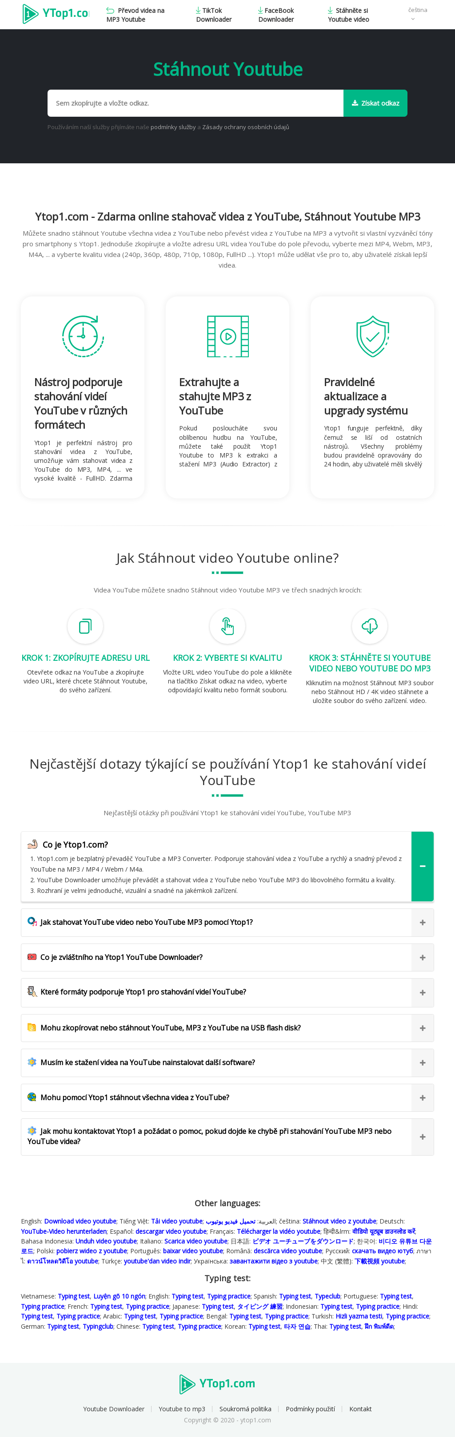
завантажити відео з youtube (274, 1261)
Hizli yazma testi (358, 1316)
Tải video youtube (177, 1221)
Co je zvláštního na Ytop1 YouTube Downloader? (115, 957)
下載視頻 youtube (380, 1261)
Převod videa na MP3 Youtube (137, 15)
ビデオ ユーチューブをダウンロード (303, 1241)
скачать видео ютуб (382, 1251)
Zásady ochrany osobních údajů (245, 127)
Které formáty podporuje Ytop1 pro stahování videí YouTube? (137, 992)
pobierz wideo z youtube (91, 1251)
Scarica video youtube (196, 1241)
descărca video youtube (288, 1251)
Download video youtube (80, 1221)
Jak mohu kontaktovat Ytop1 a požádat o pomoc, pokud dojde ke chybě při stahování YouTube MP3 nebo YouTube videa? (209, 1136)
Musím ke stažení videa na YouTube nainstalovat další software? (141, 1062)
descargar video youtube (171, 1231)
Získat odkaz (375, 103)
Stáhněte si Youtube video (348, 15)
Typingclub (98, 1326)
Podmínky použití (310, 1409)
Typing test (74, 1296)
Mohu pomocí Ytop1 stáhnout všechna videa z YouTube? (128, 1097)
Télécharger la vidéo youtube (278, 1231)
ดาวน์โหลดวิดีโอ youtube (62, 1261)
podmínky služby (174, 127)
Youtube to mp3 (182, 1409)
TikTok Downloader (214, 15)
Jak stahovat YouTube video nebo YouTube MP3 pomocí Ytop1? (140, 922)
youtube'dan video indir (157, 1261)
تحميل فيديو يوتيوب (230, 1221)
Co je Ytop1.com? (68, 845)
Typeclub (327, 1296)
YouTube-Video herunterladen (64, 1231)
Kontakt (360, 1409)
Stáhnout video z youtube (339, 1221)
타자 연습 (297, 1326)
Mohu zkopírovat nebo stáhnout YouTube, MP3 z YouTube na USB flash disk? (164, 1028)
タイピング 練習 (260, 1306)
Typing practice (229, 1296)
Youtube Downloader (113, 1409)
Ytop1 (57, 15)
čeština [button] (417, 10)
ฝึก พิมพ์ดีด (379, 1326)
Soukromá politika (245, 1409)
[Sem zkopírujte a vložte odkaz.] (196, 103)
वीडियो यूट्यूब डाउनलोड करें (383, 1231)
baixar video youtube (193, 1251)
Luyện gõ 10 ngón (119, 1296)
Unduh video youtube (106, 1241)
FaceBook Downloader (276, 15)
